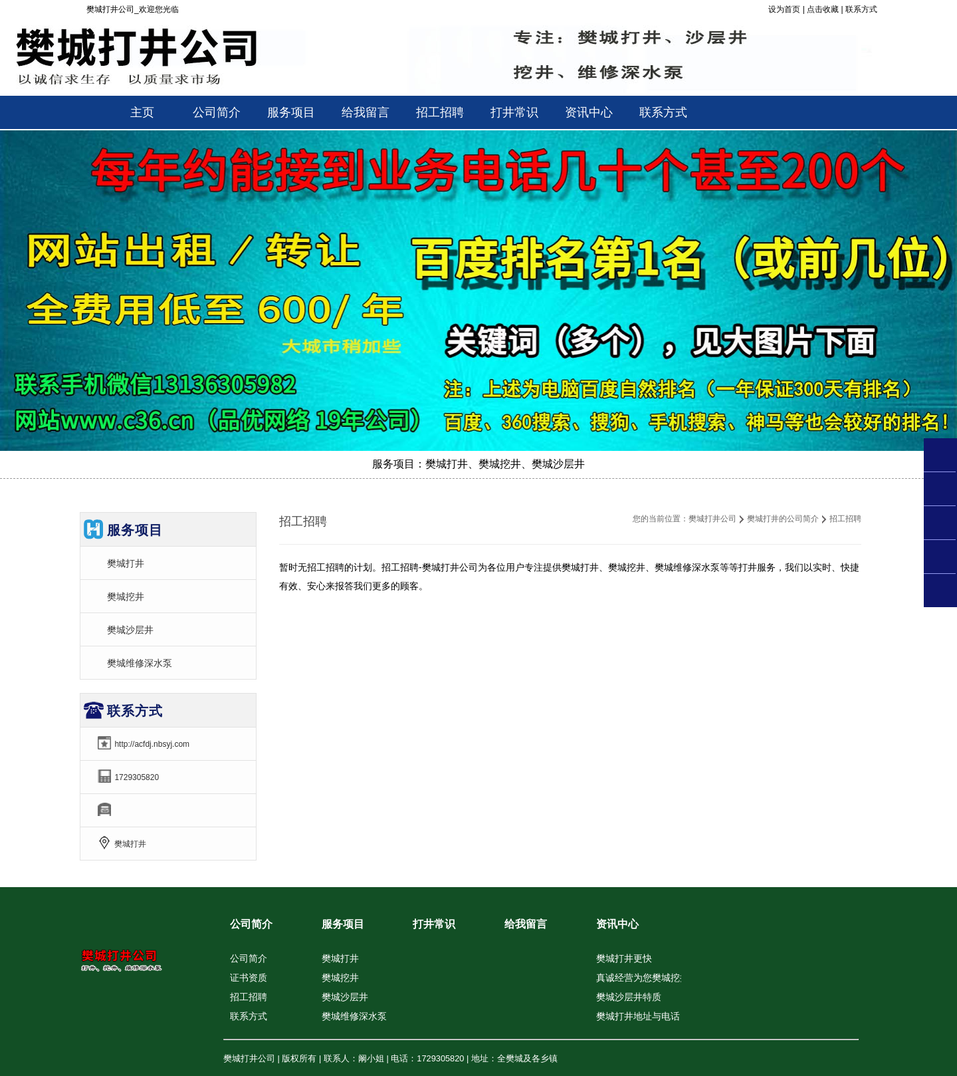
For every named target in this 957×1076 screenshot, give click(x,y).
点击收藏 (823, 9)
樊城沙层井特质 (628, 997)
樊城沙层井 (130, 629)
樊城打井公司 (712, 518)
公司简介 (251, 924)
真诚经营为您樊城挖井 (642, 977)
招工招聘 (248, 997)
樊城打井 (125, 563)
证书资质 (248, 977)
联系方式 (861, 9)
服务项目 (343, 924)
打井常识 (434, 924)
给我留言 (525, 924)
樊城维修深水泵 (139, 663)
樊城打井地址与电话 (638, 1016)
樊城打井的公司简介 (783, 518)
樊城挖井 (125, 596)
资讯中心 (617, 924)
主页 (142, 112)
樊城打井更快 (624, 958)
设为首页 (784, 9)
